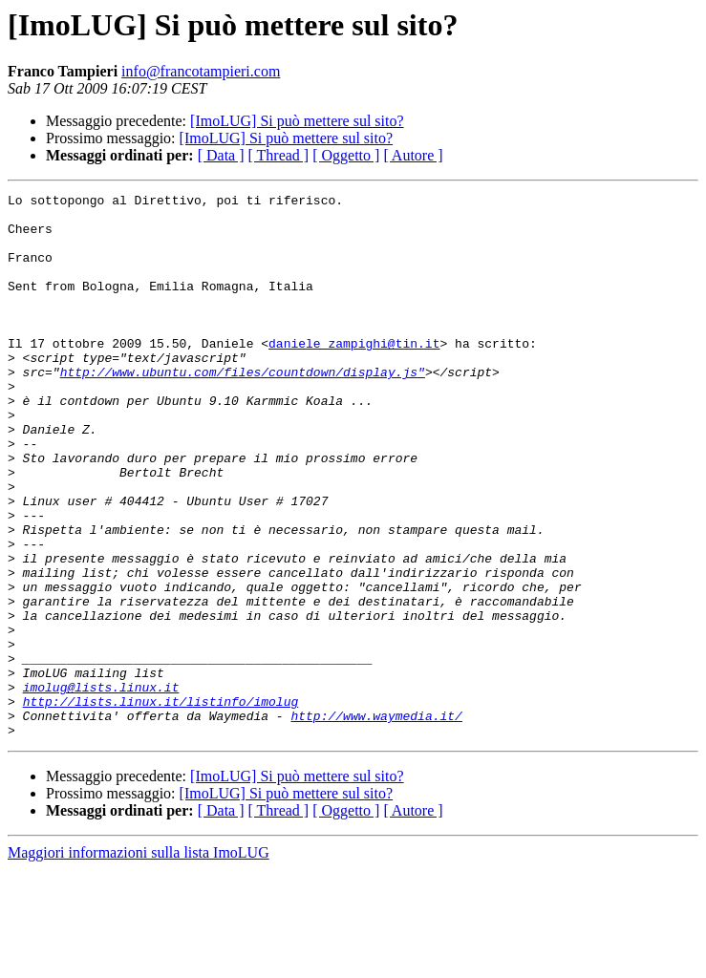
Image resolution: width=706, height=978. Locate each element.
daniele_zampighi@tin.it (353, 374)
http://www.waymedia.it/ (375, 821)
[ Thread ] (279, 155)
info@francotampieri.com (200, 71)
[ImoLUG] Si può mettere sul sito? (297, 121)
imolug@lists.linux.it (101, 787)
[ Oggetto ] (345, 155)
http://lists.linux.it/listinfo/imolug (161, 804)
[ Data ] (221, 155)
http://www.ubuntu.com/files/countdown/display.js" (242, 408)
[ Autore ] (412, 155)
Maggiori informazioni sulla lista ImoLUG (138, 961)
